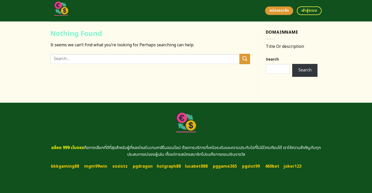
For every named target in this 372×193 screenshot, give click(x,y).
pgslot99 (251, 166)
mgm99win (95, 166)
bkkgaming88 (65, 166)
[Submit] (244, 59)
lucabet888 (196, 166)
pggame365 (225, 166)
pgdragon (143, 166)
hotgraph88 (169, 166)
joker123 (292, 166)
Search (272, 59)
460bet (272, 166)
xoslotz (120, 166)
